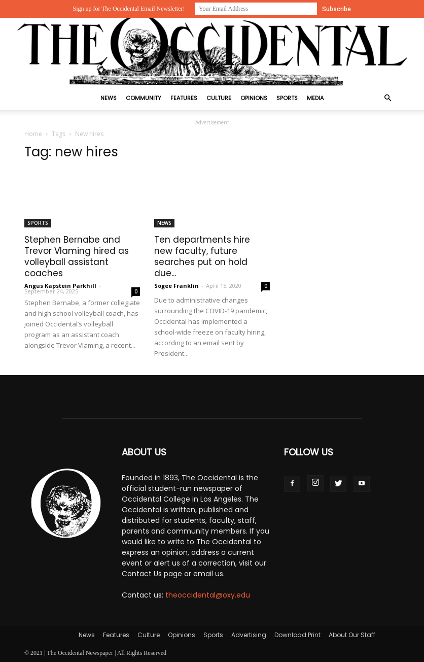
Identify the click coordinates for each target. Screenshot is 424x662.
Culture (218, 98)
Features (183, 98)
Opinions (253, 98)
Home (33, 133)
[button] (387, 98)
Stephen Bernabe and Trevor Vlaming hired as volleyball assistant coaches (76, 256)
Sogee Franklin (176, 285)
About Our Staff (352, 635)
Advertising (248, 635)
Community (143, 98)
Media (315, 98)
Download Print (297, 635)
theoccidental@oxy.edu (207, 595)
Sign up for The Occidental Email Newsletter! (129, 8)
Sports (287, 98)
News (108, 98)
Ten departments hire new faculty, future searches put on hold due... (202, 256)
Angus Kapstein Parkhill (60, 285)
